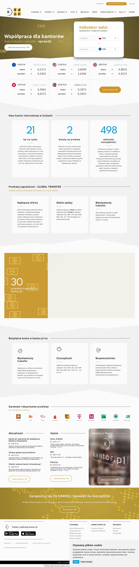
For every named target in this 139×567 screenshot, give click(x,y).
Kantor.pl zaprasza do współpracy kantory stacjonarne (24, 440)
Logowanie (100, 3)
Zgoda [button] (76, 562)
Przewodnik (117, 533)
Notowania (117, 528)
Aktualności (85, 12)
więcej (60, 447)
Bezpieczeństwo (75, 533)
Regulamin (7, 543)
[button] (98, 44)
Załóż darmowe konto (116, 3)
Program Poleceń (97, 528)
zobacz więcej (18, 479)
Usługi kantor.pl (75, 531)
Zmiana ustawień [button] (86, 562)
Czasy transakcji (75, 538)
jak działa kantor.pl (77, 528)
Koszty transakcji (76, 536)
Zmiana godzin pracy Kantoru (22, 452)
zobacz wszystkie (108, 480)
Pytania (115, 531)
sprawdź (44, 41)
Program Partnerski (98, 531)
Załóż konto (68, 509)
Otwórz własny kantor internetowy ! (25, 464)
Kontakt (132, 12)
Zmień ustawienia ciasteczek (41, 543)
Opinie (94, 12)
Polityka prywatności (22, 543)
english (132, 3)
